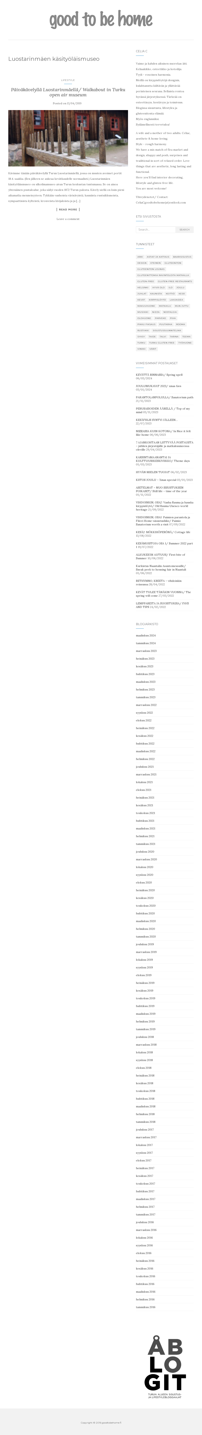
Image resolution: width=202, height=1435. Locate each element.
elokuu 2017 (143, 1160)
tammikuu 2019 (145, 1029)
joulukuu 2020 (145, 851)
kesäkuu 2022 (144, 736)
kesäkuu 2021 (144, 805)
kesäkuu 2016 (144, 1268)
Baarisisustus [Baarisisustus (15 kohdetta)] (182, 257)
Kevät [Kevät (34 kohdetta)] (141, 300)
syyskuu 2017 (144, 1152)
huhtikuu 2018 (145, 1098)
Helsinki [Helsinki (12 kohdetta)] (143, 287)
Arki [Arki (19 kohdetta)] (140, 257)
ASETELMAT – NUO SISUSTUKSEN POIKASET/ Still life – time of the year (161, 489)
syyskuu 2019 (144, 967)
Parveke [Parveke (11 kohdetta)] (160, 318)
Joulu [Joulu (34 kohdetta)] (180, 287)
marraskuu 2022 (146, 705)
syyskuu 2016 (144, 1245)
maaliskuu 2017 (145, 1199)
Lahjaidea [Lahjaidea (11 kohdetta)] (176, 300)
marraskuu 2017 (146, 1137)
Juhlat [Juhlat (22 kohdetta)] (141, 293)
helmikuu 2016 (145, 1299)
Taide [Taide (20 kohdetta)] (152, 336)
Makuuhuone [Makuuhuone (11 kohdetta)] (146, 306)
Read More (68, 209)
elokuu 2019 (144, 975)
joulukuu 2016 (145, 1222)
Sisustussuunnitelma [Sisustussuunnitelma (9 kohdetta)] (167, 330)
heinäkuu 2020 (145, 890)
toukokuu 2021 (145, 813)
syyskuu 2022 (144, 712)
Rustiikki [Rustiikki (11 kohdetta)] (143, 330)
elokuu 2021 (143, 790)
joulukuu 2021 (145, 766)
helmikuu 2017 (145, 1207)
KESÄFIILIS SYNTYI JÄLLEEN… (157, 420)
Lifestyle (68, 80)
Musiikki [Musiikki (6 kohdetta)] (142, 312)
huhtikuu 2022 (145, 743)
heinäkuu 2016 (145, 1261)
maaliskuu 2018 (145, 1106)
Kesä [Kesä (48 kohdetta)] (182, 293)
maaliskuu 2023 (145, 682)
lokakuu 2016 (144, 1237)
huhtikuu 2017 (145, 1191)
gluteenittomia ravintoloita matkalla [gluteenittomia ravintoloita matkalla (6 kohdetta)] (163, 275)
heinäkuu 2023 (145, 658)
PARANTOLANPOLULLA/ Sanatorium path (164, 397)
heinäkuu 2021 (145, 797)
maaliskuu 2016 (145, 1291)
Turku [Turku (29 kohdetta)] (141, 342)
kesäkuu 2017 (144, 1176)
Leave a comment (68, 219)
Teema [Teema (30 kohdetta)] (186, 336)
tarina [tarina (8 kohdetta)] (174, 336)
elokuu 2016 (144, 1253)
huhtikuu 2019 (145, 1006)
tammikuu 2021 (145, 844)
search (185, 229)
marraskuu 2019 (146, 952)
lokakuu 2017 (144, 1145)
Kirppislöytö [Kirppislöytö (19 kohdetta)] (157, 300)
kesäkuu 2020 (145, 898)
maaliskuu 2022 (145, 751)
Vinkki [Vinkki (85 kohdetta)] (141, 349)
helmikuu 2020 (145, 929)
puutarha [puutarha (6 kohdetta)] (165, 324)
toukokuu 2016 (145, 1276)
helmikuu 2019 (145, 1021)
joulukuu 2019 (145, 944)
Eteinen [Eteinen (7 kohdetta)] (156, 263)
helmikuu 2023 (145, 689)
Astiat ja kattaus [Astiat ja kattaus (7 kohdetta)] (158, 257)
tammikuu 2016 (145, 1307)
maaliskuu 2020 (146, 921)
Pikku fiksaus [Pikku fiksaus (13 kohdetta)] (146, 324)
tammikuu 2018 (145, 1122)
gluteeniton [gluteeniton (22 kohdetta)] (173, 263)
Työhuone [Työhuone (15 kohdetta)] (185, 342)
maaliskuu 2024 (146, 635)
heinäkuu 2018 (145, 1075)
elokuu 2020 (144, 882)
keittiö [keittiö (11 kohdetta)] (170, 293)
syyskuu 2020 (144, 875)
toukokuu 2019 (145, 998)
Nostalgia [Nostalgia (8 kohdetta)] (170, 312)
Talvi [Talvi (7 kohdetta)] (163, 336)
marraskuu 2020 (146, 859)
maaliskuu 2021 (145, 828)
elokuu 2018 (144, 1068)
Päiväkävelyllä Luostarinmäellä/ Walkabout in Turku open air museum (68, 92)
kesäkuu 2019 (144, 990)
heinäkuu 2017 (145, 1168)
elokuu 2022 (144, 720)
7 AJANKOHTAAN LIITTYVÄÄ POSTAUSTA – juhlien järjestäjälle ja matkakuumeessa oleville (164, 446)
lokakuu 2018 (144, 1052)
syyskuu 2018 (144, 1060)
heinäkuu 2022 (145, 728)
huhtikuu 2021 (145, 821)
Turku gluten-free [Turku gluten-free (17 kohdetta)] (162, 342)
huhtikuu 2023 (145, 674)
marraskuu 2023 (146, 651)
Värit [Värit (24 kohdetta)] (153, 349)
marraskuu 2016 (146, 1230)
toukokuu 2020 (146, 905)
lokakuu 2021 (144, 782)
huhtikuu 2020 (145, 913)
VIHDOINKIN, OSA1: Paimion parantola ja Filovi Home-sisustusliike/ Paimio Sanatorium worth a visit (163, 520)
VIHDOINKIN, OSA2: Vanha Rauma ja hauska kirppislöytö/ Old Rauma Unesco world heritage (164, 506)
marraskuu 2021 (146, 774)
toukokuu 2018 (145, 1091)
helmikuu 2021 (145, 836)
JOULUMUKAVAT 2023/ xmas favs (158, 386)
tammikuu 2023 (145, 697)
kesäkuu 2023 (144, 666)
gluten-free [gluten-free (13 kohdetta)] (145, 281)
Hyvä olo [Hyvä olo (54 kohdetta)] (158, 287)
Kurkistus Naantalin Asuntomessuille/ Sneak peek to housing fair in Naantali (161, 567)
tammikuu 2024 (146, 643)
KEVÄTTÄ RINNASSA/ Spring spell (159, 375)
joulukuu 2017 (145, 1129)
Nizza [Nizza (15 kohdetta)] (156, 312)
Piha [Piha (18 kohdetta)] (173, 318)
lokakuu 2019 (144, 959)
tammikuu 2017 (145, 1214)
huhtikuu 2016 (145, 1284)
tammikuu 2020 (146, 936)
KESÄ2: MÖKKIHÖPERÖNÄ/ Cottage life (163, 532)
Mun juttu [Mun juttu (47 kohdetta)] (182, 306)
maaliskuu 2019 (145, 1014)
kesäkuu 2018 (144, 1083)
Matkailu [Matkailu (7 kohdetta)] (165, 306)
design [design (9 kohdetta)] (142, 263)
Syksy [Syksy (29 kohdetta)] (141, 336)
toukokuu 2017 (145, 1183)
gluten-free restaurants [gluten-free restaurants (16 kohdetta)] (175, 281)
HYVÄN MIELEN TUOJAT (153, 472)
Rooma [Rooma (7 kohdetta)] (180, 324)
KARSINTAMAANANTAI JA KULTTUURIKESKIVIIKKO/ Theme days (163, 459)
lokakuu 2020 (144, 867)
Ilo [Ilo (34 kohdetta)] (171, 287)
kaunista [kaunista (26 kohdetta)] (156, 293)
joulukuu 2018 (145, 1037)
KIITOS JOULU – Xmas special (156, 480)
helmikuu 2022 (145, 759)
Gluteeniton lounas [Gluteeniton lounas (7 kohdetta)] (151, 269)
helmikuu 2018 (145, 1114)
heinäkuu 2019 (145, 983)
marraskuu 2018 (146, 1044)
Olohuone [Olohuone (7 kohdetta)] (144, 318)
